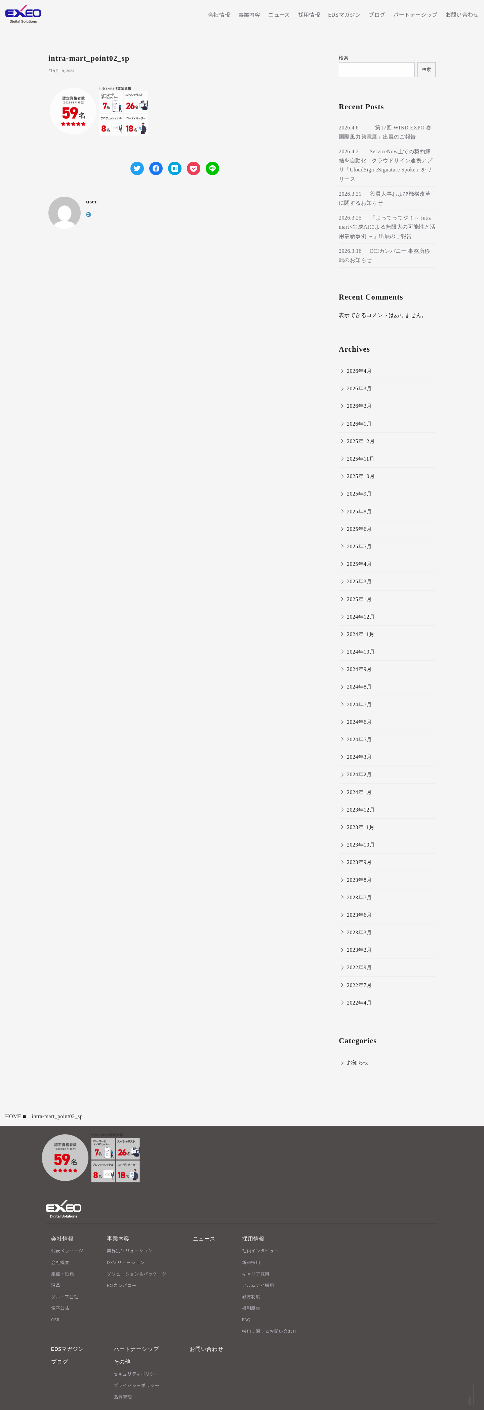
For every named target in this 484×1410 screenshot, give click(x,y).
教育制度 (251, 1296)
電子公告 (60, 1308)
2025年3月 (359, 581)
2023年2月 (359, 950)
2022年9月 (359, 967)
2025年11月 (361, 459)
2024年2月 (359, 774)
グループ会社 (64, 1296)
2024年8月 (359, 687)
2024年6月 (359, 722)
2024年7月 (359, 704)
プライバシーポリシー (137, 1385)
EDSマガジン (344, 14)
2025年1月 (359, 599)
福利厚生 (251, 1308)
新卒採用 (251, 1262)
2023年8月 (359, 880)
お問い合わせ (462, 14)
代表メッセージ (67, 1250)
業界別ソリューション (130, 1250)
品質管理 (123, 1397)
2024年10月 (361, 652)
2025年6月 (359, 529)
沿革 (55, 1285)
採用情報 (309, 14)
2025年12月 (361, 441)
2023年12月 (361, 810)
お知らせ (358, 1062)
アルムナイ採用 (258, 1285)
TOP (469, 1400)
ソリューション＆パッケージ (136, 1273)
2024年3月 (359, 757)
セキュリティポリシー (136, 1374)
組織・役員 (62, 1273)
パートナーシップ (415, 14)
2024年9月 (359, 669)
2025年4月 (359, 564)
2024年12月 (361, 617)
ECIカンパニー (121, 1285)
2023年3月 (359, 932)
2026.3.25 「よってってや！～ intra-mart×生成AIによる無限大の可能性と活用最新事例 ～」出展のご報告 (387, 227)
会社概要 (60, 1262)
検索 (344, 58)
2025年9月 (359, 494)
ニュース (279, 14)
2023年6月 (359, 915)
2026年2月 (359, 406)
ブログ (377, 14)
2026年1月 (359, 424)
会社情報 (219, 14)
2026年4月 (359, 371)
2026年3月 (359, 388)
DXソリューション (126, 1262)
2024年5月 (359, 739)
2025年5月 (359, 546)
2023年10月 (361, 845)
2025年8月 (359, 511)
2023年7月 (359, 897)
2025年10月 (361, 476)
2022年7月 (359, 985)
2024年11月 (361, 634)
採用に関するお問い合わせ (269, 1331)
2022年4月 (359, 1003)
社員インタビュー (260, 1250)
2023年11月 (361, 827)
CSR (55, 1319)
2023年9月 (359, 862)
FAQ (246, 1319)
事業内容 (249, 14)
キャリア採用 (256, 1273)
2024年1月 (359, 792)
